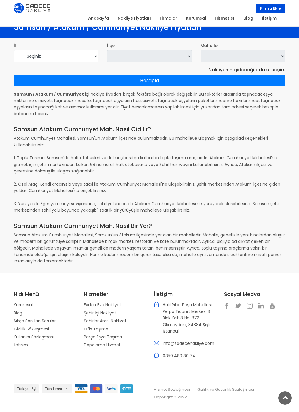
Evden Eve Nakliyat (102, 305)
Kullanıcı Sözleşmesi (34, 337)
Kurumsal (23, 305)
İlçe (111, 46)
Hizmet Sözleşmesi (172, 389)
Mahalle (209, 46)
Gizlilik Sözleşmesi (31, 329)
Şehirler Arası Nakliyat (105, 321)
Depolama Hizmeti (102, 345)
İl (15, 46)
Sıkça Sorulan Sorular (35, 321)
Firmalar (168, 18)
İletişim (21, 345)
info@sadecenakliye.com (188, 343)
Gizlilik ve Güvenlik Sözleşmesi (225, 389)
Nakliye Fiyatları (134, 18)
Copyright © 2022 (170, 397)
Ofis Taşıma (96, 329)
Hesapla (149, 80)
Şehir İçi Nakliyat (100, 313)
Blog (18, 313)
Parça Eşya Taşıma (103, 337)
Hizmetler (225, 18)
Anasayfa (98, 18)
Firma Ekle (270, 8)
